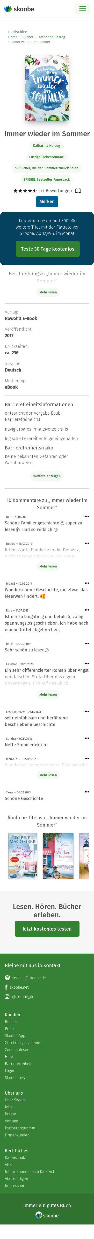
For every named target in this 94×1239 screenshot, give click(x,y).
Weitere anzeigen (47, 476)
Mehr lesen (48, 566)
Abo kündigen (16, 1178)
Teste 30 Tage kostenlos (47, 249)
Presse (10, 1114)
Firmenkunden (17, 1135)
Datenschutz (15, 1157)
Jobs (8, 1107)
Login (9, 1070)
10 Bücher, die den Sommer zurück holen (46, 168)
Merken (47, 201)
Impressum (14, 1185)
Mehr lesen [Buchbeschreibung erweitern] (48, 292)
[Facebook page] (47, 987)
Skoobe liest (15, 1077)
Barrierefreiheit (18, 1063)
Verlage (11, 1121)
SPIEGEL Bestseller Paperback (46, 180)
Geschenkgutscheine (22, 1042)
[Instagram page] (47, 997)
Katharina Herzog (51, 37)
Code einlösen (17, 1049)
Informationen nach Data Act (29, 1171)
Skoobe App (15, 1035)
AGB (8, 1164)
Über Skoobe (16, 1100)
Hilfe (9, 1056)
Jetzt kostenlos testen (47, 929)
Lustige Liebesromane (46, 157)
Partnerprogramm (20, 1128)
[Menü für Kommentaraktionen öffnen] (87, 516)
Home (12, 37)
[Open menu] (82, 8)
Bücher (27, 37)
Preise (10, 1028)
